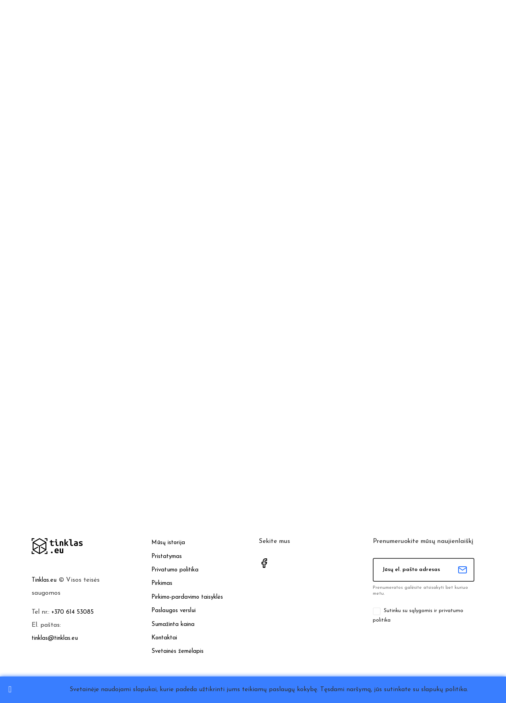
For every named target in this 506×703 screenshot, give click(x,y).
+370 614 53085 (72, 612)
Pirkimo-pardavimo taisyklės (187, 597)
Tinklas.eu (44, 580)
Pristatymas (166, 556)
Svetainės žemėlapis (177, 651)
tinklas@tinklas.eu (55, 638)
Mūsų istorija (168, 543)
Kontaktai (164, 638)
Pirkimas (161, 583)
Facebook (264, 563)
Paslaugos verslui (173, 611)
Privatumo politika (174, 570)
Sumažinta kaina (172, 624)
